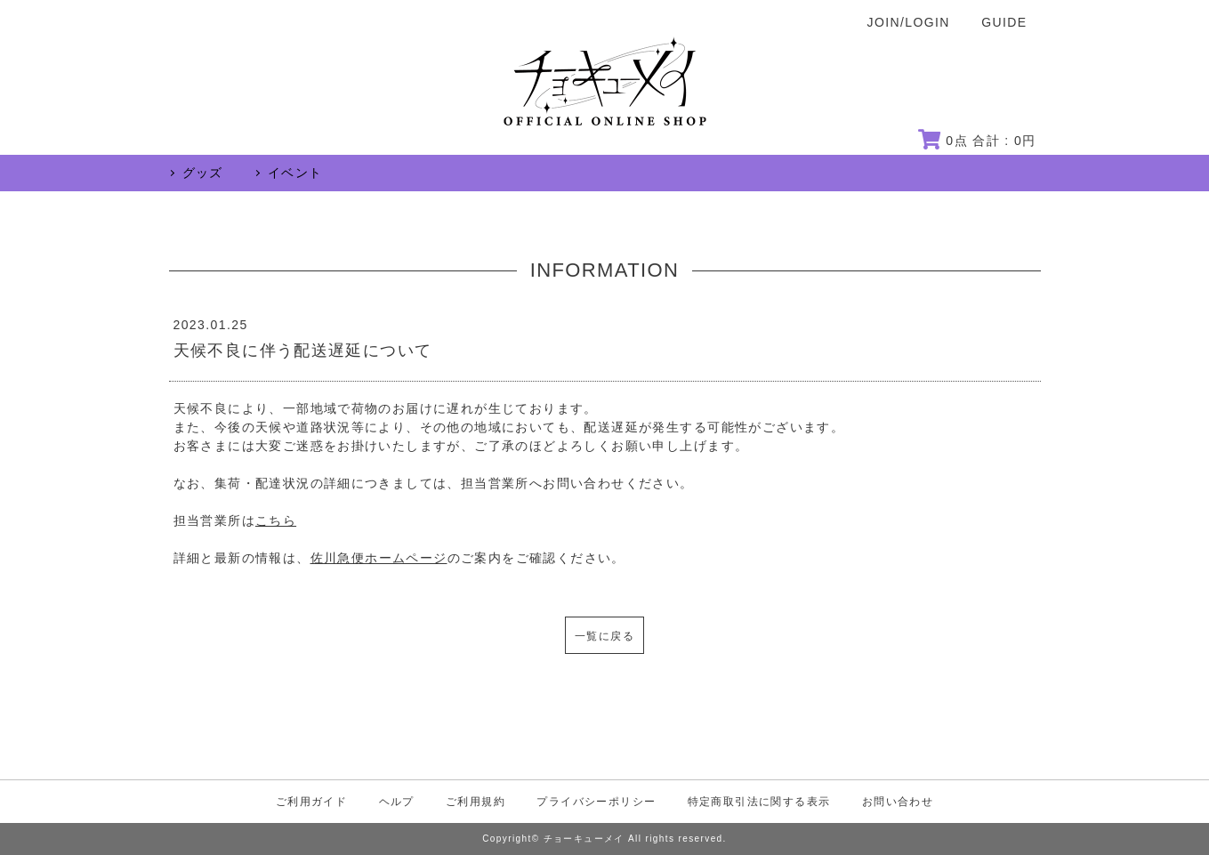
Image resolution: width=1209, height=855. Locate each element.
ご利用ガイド (311, 801)
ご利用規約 (475, 801)
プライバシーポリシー (596, 801)
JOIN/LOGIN (908, 22)
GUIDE (1004, 22)
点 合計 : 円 (977, 140)
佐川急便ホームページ (378, 558)
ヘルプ (397, 801)
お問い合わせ (897, 801)
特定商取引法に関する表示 (759, 801)
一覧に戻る (604, 636)
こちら (275, 520)
